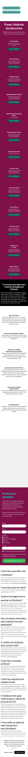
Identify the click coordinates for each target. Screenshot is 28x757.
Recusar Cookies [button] (8, 752)
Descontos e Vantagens (9, 539)
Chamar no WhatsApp (14, 49)
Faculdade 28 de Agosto (15, 636)
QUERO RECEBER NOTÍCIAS (14, 561)
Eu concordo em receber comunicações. (13, 551)
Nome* (4, 523)
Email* (3, 529)
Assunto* (4, 535)
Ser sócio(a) (6, 542)
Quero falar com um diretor (11, 8)
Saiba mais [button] (14, 748)
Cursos (4, 541)
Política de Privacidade (9, 556)
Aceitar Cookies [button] (20, 752)
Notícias (5, 537)
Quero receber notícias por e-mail (11, 12)
